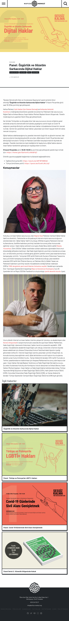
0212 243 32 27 (34, 602)
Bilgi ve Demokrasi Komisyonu (42, 269)
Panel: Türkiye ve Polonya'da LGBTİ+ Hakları (20, 478)
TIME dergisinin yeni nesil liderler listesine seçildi (27, 266)
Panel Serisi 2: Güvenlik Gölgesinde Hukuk (20, 571)
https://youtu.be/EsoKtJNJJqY (37, 163)
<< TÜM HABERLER (14, 77)
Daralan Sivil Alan (14, 72)
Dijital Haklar (35, 72)
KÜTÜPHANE (46, 609)
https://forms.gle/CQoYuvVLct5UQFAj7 (22, 152)
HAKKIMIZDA (6, 609)
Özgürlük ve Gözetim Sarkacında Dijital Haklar (21, 429)
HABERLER (26, 609)
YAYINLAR (36, 609)
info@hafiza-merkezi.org (34, 605)
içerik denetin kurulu (52, 271)
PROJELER (17, 609)
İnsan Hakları (23, 72)
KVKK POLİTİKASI (60, 609)
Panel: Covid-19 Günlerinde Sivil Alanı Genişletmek (23, 527)
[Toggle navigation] (3, 3)
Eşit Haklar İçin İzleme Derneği (26, 109)
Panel (29, 72)
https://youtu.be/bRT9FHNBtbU (35, 161)
